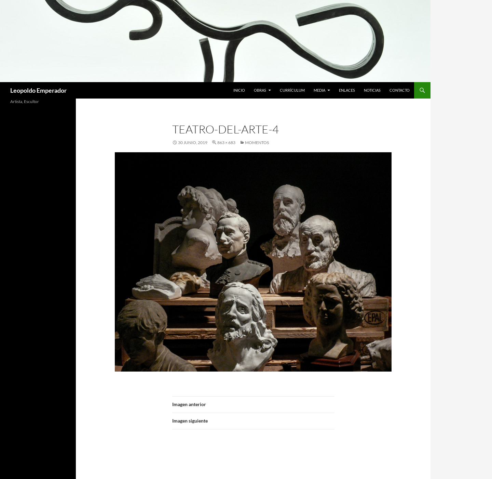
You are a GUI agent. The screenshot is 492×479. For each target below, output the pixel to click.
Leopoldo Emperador (38, 90)
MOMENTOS (257, 142)
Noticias (372, 90)
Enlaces (347, 90)
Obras (260, 90)
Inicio (239, 90)
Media (319, 90)
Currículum (292, 90)
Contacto (400, 90)
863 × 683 (226, 142)
